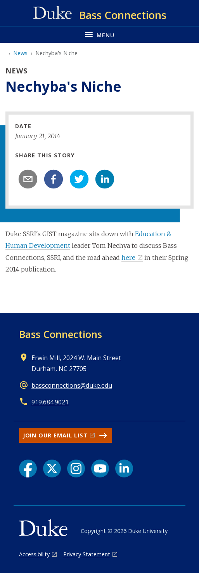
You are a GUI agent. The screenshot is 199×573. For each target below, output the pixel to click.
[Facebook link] (28, 468)
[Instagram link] (76, 468)
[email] (28, 179)
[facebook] (53, 179)
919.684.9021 (50, 402)
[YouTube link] (100, 468)
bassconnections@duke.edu (71, 385)
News (20, 53)
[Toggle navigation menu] (99, 34)
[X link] (52, 468)
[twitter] (79, 179)
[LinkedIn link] (124, 468)
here (128, 257)
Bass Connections (60, 334)
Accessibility (34, 554)
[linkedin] (104, 179)
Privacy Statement (86, 554)
